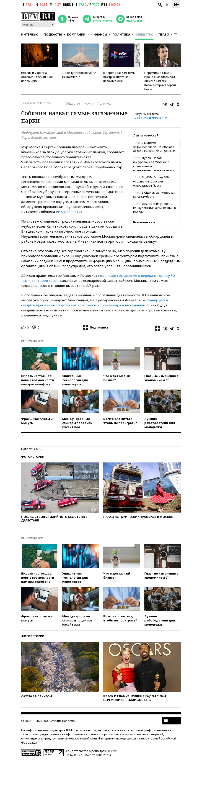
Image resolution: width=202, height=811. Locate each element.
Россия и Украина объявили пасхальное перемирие (37, 77)
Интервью (29, 34)
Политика (121, 34)
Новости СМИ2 (31, 449)
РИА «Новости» (69, 211)
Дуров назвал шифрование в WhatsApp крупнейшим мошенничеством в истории (153, 164)
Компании (76, 34)
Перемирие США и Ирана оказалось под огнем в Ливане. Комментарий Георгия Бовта (160, 81)
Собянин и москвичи (151, 117)
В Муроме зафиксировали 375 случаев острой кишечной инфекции (154, 147)
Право (164, 34)
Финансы (99, 34)
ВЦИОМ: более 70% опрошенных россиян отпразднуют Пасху (151, 181)
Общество (144, 34)
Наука (89, 103)
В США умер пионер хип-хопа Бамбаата (155, 194)
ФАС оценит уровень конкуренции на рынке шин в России (154, 208)
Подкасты (53, 34)
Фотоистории (32, 457)
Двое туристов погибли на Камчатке (79, 75)
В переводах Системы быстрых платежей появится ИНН (119, 77)
